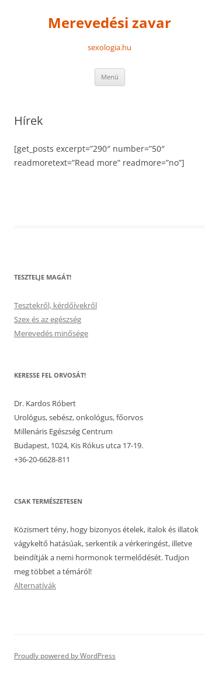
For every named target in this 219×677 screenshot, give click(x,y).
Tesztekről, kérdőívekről (55, 305)
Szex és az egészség (47, 319)
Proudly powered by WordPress (65, 656)
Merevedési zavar (109, 23)
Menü (110, 76)
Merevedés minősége (51, 333)
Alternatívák (35, 585)
